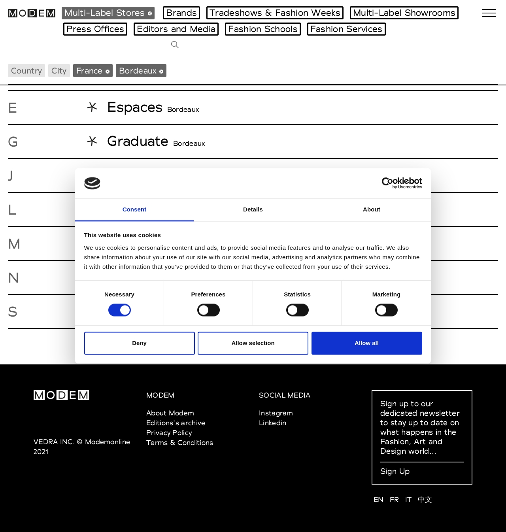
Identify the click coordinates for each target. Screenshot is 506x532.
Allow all (367, 343)
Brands (181, 13)
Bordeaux (183, 109)
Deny (139, 343)
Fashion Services (346, 29)
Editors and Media (176, 29)
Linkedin (272, 423)
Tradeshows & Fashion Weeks (275, 13)
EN (379, 499)
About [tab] (371, 209)
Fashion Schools (263, 29)
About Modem (170, 413)
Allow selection (252, 343)
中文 (425, 499)
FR (394, 499)
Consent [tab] (135, 209)
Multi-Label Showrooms (404, 13)
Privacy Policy (169, 432)
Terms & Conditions (179, 442)
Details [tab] (253, 209)
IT (408, 499)
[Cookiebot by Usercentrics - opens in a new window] (387, 183)
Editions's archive (175, 423)
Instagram (276, 413)
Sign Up (395, 471)
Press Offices (95, 29)
